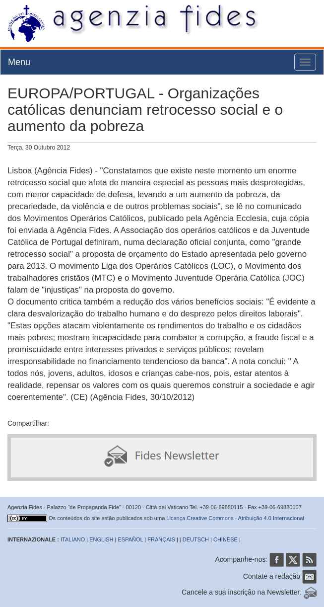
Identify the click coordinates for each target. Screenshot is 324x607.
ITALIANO (73, 539)
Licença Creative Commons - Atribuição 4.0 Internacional (235, 518)
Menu (19, 62)
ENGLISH (101, 539)
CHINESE (225, 539)
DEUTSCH (196, 539)
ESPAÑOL (130, 539)
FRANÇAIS (161, 539)
